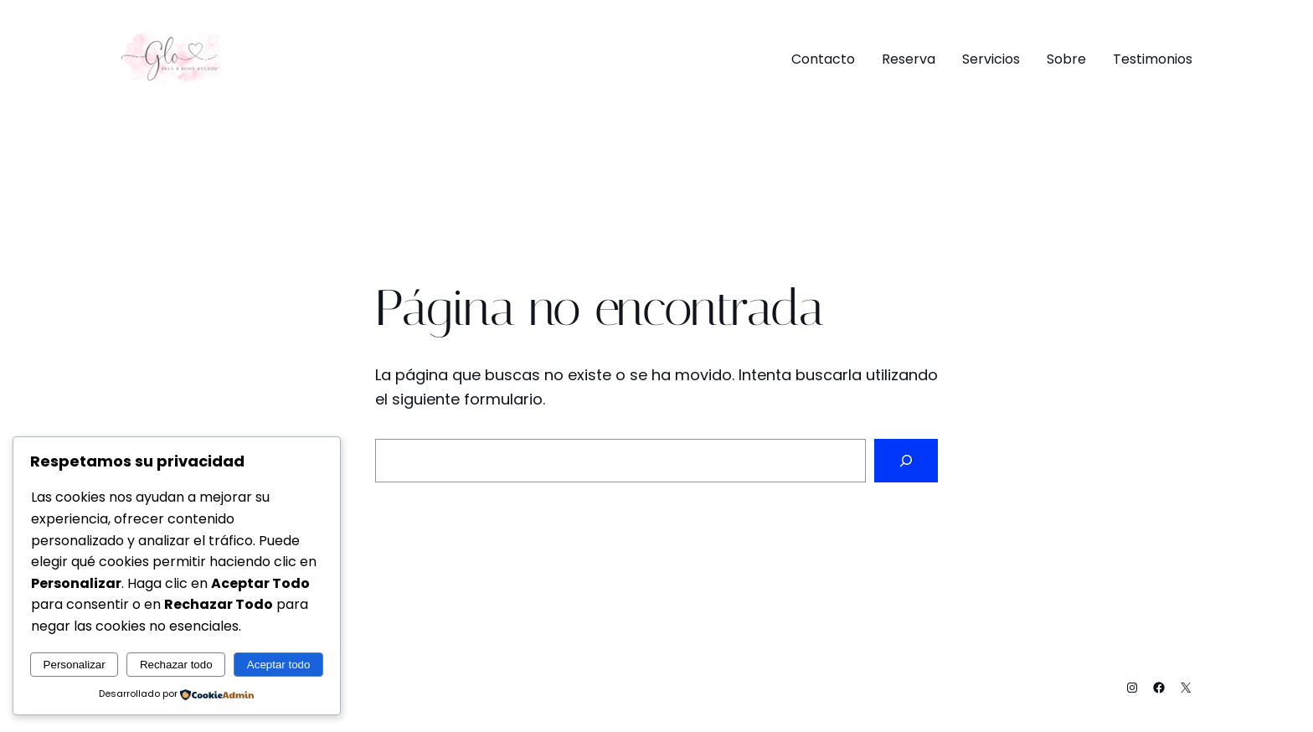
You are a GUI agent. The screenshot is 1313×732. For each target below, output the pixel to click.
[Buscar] (906, 460)
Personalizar (75, 664)
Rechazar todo (176, 664)
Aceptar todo (279, 664)
